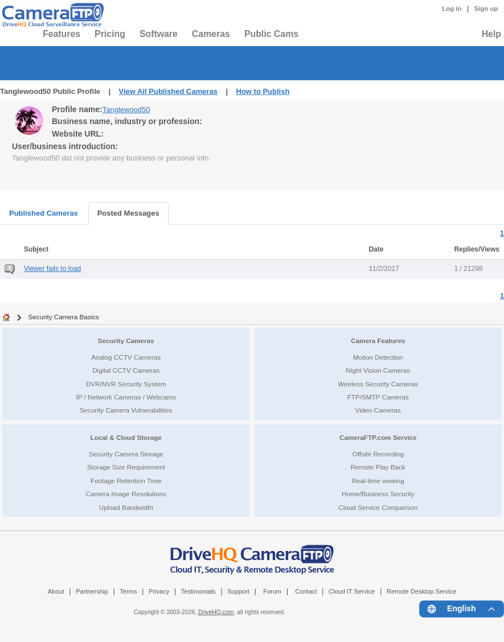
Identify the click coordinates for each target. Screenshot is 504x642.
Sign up (486, 8)
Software (159, 34)
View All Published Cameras (168, 91)
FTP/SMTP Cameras (378, 397)
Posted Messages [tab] (128, 213)
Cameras (211, 34)
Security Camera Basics (63, 316)
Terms (128, 591)
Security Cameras (126, 340)
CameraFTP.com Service (378, 437)
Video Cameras (378, 410)
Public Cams (271, 34)
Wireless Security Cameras (378, 384)
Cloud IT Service (352, 591)
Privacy (159, 591)
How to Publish (263, 91)
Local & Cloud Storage (126, 437)
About (56, 591)
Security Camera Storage (126, 454)
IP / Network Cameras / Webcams (126, 397)
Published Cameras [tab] (43, 213)
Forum (272, 591)
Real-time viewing (378, 480)
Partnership (92, 591)
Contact (306, 591)
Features (61, 34)
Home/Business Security (378, 493)
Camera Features (378, 340)
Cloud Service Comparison (377, 507)
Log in (451, 8)
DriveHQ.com (215, 612)
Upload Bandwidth (126, 507)
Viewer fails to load (52, 269)
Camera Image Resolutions (125, 493)
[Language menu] (461, 609)
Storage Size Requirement (126, 467)
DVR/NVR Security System (126, 384)
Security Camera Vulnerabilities (126, 410)
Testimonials (198, 591)
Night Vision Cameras (378, 370)
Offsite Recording (378, 454)
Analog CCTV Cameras (126, 357)
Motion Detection (378, 357)
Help (491, 34)
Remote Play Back (378, 467)
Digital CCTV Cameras (125, 370)
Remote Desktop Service (421, 591)
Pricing (110, 34)
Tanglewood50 (126, 109)
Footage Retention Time (126, 480)
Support (238, 591)
